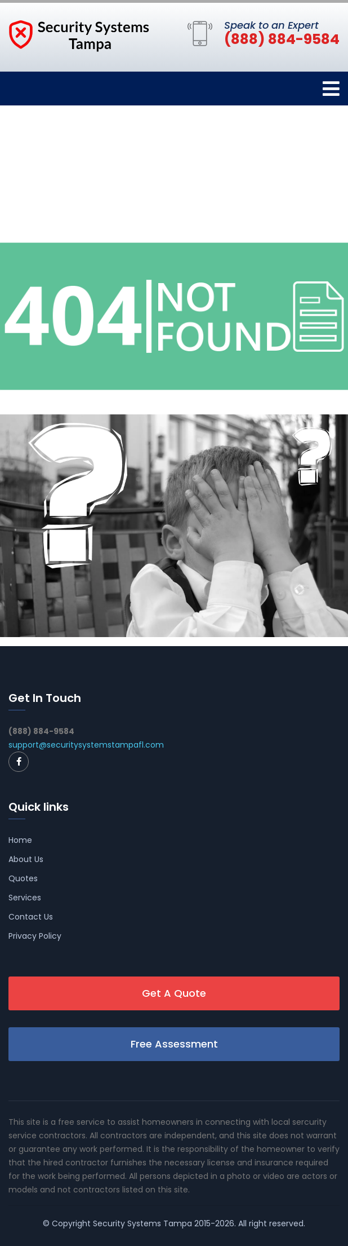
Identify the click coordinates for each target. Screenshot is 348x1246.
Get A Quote (174, 993)
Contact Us (30, 916)
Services (24, 897)
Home (20, 840)
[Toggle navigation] (331, 88)
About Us (25, 859)
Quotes (23, 878)
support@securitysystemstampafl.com (86, 744)
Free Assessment (174, 1044)
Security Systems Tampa (142, 1223)
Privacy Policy (34, 936)
